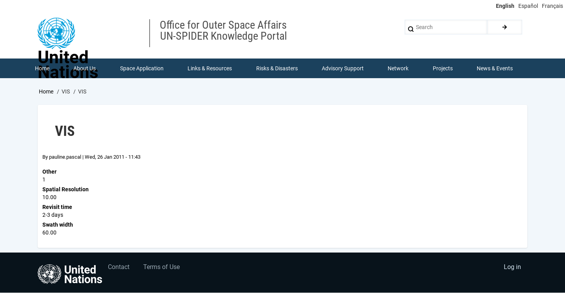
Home (46, 91)
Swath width (57, 225)
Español (528, 6)
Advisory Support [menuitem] (343, 68)
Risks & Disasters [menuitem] (277, 68)
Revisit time (57, 207)
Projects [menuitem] (443, 68)
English (505, 6)
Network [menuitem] (398, 68)
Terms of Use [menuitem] (162, 267)
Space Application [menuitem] (142, 68)
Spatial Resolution (65, 189)
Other (49, 171)
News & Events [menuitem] (495, 68)
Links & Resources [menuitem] (210, 68)
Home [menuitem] (42, 68)
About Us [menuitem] (84, 68)
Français (552, 6)
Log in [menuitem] (512, 267)
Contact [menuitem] (119, 267)
